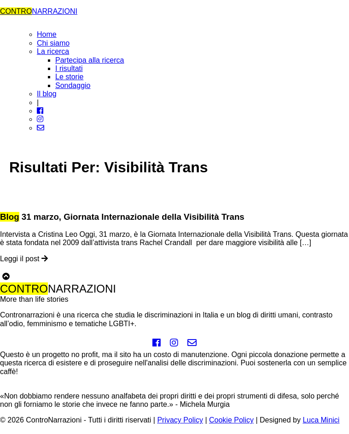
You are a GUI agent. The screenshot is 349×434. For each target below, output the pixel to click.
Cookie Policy (231, 420)
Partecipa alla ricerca (89, 60)
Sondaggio (73, 85)
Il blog (47, 94)
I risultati (69, 68)
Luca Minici (320, 420)
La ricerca (53, 51)
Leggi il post (24, 259)
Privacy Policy (180, 420)
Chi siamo (53, 43)
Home (47, 34)
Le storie (69, 77)
